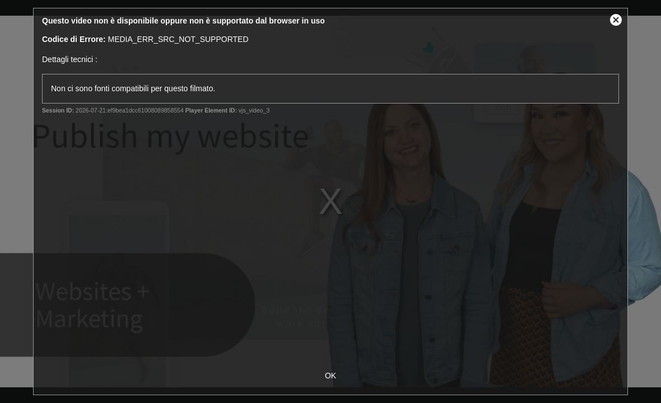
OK (330, 375)
